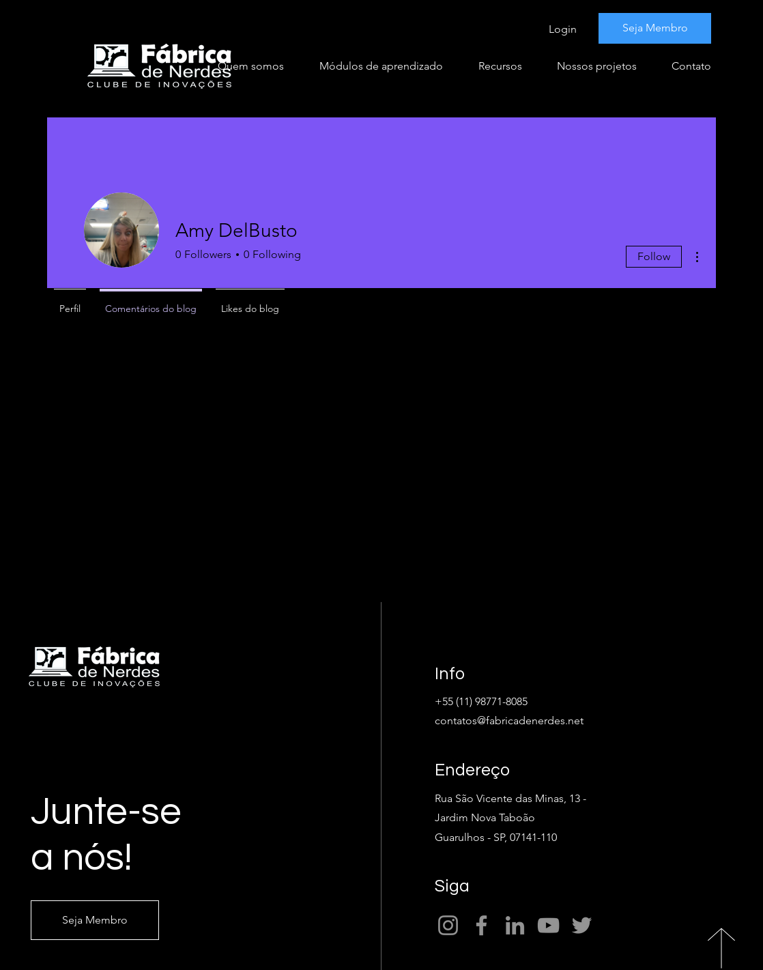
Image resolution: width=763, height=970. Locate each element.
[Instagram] (448, 925)
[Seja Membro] (655, 28)
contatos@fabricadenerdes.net (509, 720)
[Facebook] (481, 925)
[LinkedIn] (515, 925)
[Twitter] (581, 925)
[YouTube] (548, 925)
